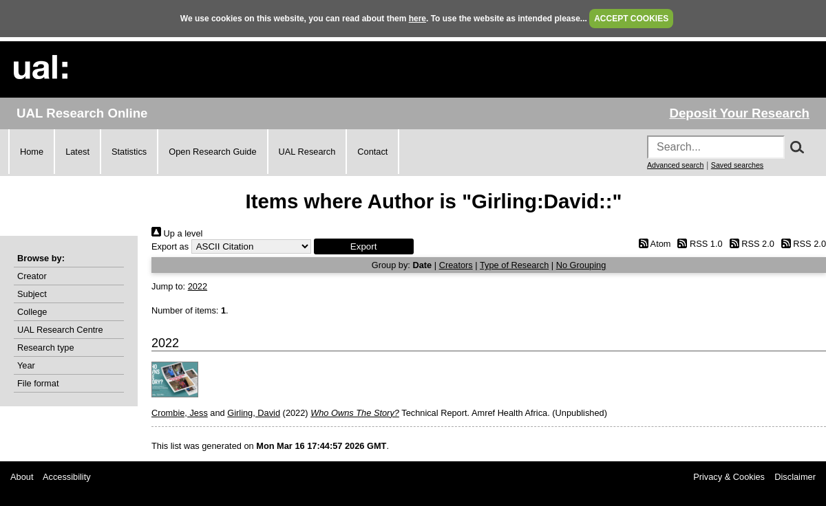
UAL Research (307, 151)
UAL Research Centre (60, 329)
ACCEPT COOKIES (631, 18)
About (21, 477)
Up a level (176, 233)
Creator (32, 276)
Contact (372, 151)
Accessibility (67, 477)
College (32, 312)
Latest (77, 151)
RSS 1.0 (698, 244)
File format (38, 383)
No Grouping (581, 265)
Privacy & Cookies (729, 477)
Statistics (129, 151)
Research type (45, 347)
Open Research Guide (212, 151)
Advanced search (675, 165)
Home (31, 151)
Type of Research (514, 265)
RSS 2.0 (749, 244)
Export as (170, 246)
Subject (32, 294)
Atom (652, 244)
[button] (364, 246)
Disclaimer (795, 477)
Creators (456, 265)
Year (26, 365)
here (417, 18)
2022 (197, 286)
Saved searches (737, 165)
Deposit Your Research (739, 113)
